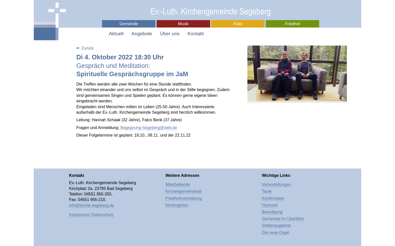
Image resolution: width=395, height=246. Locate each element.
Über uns (170, 33)
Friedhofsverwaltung (184, 198)
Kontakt (195, 33)
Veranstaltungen (276, 184)
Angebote (141, 33)
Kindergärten (177, 205)
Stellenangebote (276, 225)
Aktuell (116, 33)
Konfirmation (273, 198)
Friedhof (292, 24)
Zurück (87, 48)
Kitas (238, 24)
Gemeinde (128, 24)
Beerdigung (272, 212)
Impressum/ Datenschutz (91, 215)
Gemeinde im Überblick (283, 219)
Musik (183, 24)
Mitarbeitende (178, 184)
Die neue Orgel (275, 232)
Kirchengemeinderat (184, 191)
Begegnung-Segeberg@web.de (148, 128)
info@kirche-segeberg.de (91, 205)
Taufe (267, 191)
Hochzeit (270, 205)
